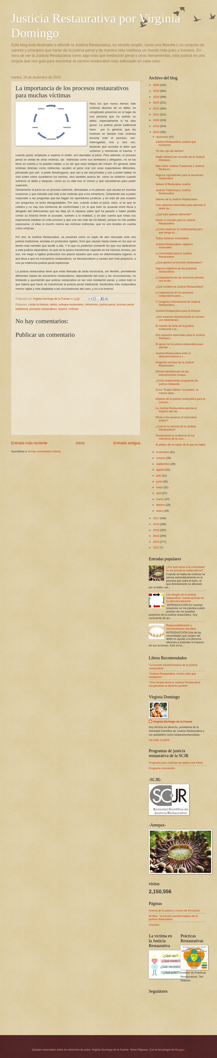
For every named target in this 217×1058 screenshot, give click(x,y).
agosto (160, 469)
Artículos (154, 924)
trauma (62, 308)
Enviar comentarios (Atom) (44, 451)
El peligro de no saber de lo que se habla (180, 444)
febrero (161, 504)
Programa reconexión (162, 768)
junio (159, 481)
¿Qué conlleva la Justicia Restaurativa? (179, 286)
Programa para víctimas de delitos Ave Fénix (176, 762)
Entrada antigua (126, 443)
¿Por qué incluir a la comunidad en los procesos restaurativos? (185, 568)
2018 (156, 132)
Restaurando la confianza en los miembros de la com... (175, 437)
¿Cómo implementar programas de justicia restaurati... (177, 382)
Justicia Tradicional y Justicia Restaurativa (173, 192)
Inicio (80, 443)
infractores (91, 304)
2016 (156, 524)
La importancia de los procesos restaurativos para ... (174, 294)
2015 (156, 530)
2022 (156, 108)
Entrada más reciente (29, 443)
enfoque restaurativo (71, 304)
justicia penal (107, 304)
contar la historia (38, 304)
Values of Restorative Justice (173, 184)
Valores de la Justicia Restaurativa (176, 199)
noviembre (163, 452)
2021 (156, 114)
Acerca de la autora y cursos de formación (174, 910)
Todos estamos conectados (172, 238)
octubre (161, 458)
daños (53, 304)
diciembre (162, 136)
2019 (156, 126)
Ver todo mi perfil (159, 740)
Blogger (179, 1049)
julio (159, 475)
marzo (160, 499)
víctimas (73, 308)
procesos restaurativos (43, 308)
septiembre (163, 463)
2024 (156, 96)
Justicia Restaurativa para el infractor (178, 310)
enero (160, 510)
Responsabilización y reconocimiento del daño (181, 627)
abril (159, 493)
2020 (156, 120)
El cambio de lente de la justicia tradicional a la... (175, 327)
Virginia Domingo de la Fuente (172, 721)
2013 (156, 541)
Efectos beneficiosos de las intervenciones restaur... (172, 373)
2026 (156, 85)
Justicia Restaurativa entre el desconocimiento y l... (173, 355)
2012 (156, 547)
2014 (156, 535)
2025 (156, 90)
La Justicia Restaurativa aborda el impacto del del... (176, 410)
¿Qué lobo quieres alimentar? (174, 214)
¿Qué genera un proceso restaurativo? (179, 262)
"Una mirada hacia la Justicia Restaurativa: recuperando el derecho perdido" (175, 684)
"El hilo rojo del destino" (170, 150)
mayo (160, 487)
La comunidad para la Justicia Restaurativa (174, 255)
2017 (156, 518)
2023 (156, 102)
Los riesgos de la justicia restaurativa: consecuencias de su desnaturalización (185, 598)
